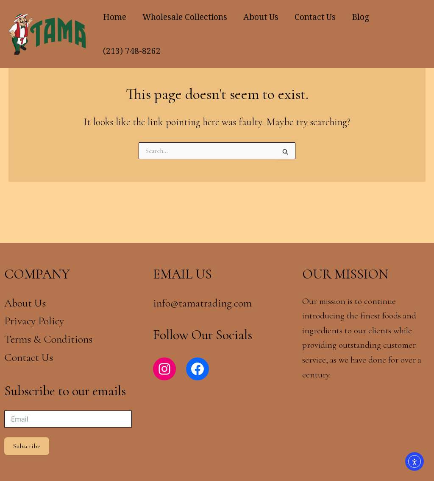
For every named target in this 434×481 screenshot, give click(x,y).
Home (114, 17)
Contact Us (315, 17)
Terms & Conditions (49, 339)
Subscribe (26, 446)
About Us (260, 17)
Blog (360, 17)
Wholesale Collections (184, 17)
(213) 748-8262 (132, 51)
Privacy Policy (34, 320)
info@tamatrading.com (202, 302)
